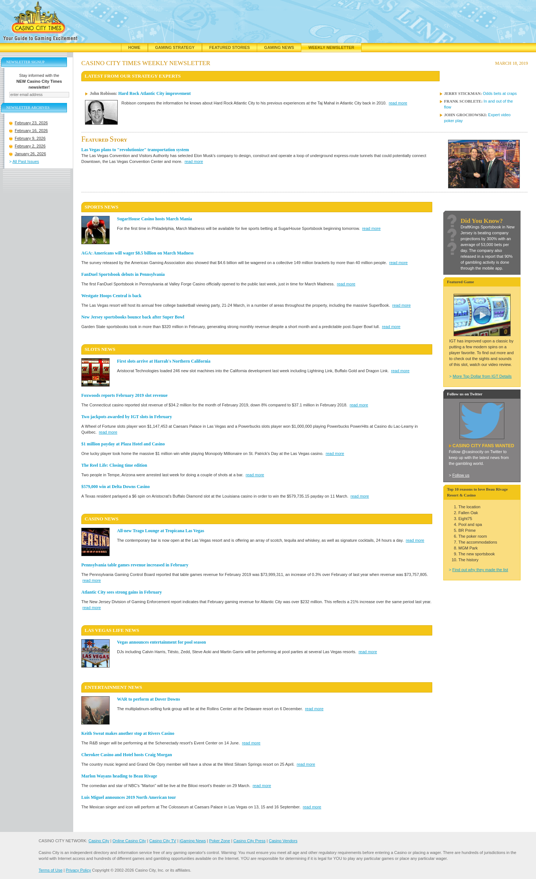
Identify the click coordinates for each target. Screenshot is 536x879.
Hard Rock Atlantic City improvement (154, 93)
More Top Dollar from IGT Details (481, 376)
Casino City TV (162, 841)
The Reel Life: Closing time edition (114, 465)
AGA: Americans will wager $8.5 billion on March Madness (137, 253)
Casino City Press (249, 841)
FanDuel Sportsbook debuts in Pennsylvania (123, 274)
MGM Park (468, 548)
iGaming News (193, 841)
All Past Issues (26, 171)
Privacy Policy (78, 870)
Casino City (98, 841)
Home (134, 47)
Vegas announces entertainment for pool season (161, 642)
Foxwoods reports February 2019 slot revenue (124, 395)
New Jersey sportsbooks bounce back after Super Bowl (132, 317)
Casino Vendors (283, 841)
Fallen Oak (468, 512)
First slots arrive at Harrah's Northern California (163, 361)
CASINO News (101, 519)
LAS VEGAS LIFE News (112, 630)
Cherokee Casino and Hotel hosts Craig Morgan (126, 754)
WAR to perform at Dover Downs (148, 699)
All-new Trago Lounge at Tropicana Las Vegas (160, 530)
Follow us (460, 475)
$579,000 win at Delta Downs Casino (115, 486)
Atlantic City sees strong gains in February (121, 592)
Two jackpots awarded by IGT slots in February (126, 416)
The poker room (472, 536)
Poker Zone (219, 841)
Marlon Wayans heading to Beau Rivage (119, 776)
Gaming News (279, 47)
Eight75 (465, 518)
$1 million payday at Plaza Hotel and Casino (123, 443)
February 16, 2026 (31, 140)
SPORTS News (101, 207)
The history (468, 560)
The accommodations (477, 542)
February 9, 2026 (30, 148)
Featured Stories (229, 47)
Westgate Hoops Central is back (111, 295)
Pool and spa (470, 524)
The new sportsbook (476, 554)
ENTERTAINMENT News (113, 687)
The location (469, 507)
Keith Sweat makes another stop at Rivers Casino (127, 733)
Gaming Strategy (175, 47)
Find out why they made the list (480, 569)
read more (398, 103)
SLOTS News (100, 349)
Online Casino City (129, 841)
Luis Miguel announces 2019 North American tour (128, 797)
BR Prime (467, 530)
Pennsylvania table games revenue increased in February (134, 564)
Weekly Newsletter (331, 47)
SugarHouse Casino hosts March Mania (154, 218)
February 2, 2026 (30, 155)
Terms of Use (51, 870)
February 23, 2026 (31, 132)
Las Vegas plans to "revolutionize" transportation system (135, 149)
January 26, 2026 (30, 163)
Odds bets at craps (500, 93)
